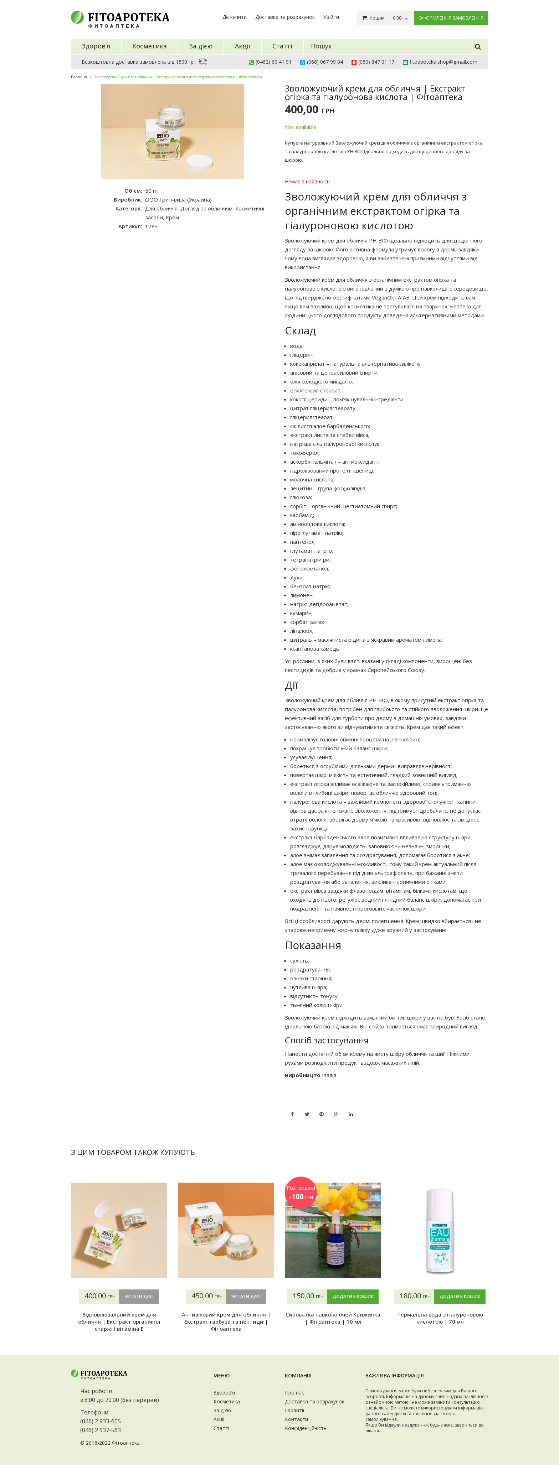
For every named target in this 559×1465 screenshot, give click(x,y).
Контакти (296, 1419)
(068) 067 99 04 (325, 61)
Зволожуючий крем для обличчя (326, 240)
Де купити (234, 17)
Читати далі (139, 1296)
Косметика (227, 1401)
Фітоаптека (126, 1442)
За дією (222, 1410)
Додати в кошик (353, 1296)
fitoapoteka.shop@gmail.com (443, 61)
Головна (79, 76)
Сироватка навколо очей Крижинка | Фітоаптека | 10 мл (333, 1318)
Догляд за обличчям (206, 208)
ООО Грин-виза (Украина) (178, 199)
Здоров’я (224, 1392)
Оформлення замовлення (451, 18)
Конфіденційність (306, 1428)
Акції (219, 1419)
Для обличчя (161, 208)
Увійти (331, 17)
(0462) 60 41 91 (274, 61)
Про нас (294, 1392)
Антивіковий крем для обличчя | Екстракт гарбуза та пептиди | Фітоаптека (226, 1322)
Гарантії (294, 1410)
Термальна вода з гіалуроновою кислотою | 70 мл (440, 1318)
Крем (172, 217)
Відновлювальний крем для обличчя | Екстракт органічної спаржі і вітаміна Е (119, 1322)
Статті (221, 1428)
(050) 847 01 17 (376, 61)
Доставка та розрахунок (285, 17)
